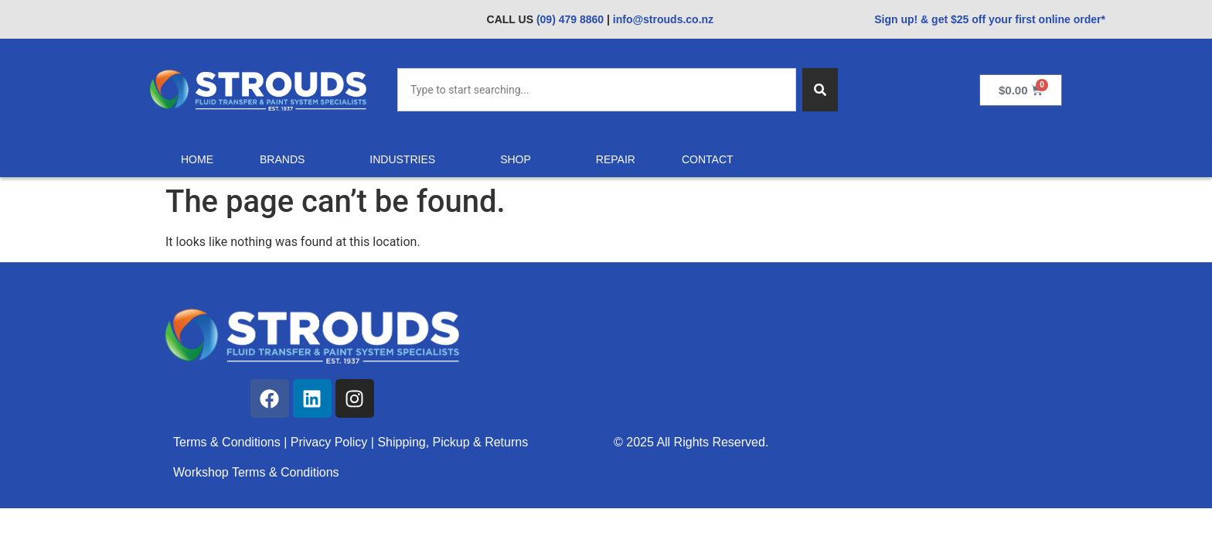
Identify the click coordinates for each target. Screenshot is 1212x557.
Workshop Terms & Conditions (256, 472)
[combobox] (596, 89)
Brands (291, 159)
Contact (708, 159)
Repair (615, 159)
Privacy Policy (331, 442)
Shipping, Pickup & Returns (452, 442)
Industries (411, 159)
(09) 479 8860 (570, 19)
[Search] (820, 89)
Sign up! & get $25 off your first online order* (989, 19)
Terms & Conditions (227, 442)
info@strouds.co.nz (663, 19)
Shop (525, 159)
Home (197, 159)
